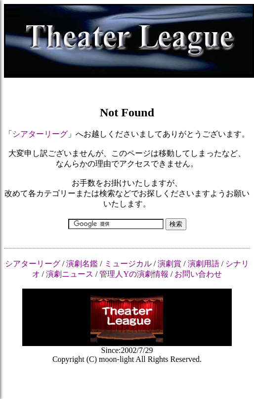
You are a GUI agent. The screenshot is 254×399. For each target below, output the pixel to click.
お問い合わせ (198, 274)
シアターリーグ (40, 134)
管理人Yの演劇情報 (134, 274)
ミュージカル (128, 263)
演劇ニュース (69, 274)
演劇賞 (169, 263)
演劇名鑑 (82, 263)
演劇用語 (203, 263)
